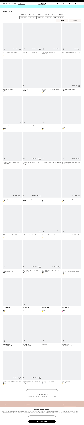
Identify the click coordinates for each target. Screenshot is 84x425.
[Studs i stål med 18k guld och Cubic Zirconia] (32, 221)
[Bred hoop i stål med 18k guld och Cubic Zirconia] (51, 113)
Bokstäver (40, 17)
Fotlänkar (23, 17)
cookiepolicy (30, 413)
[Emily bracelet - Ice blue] (71, 332)
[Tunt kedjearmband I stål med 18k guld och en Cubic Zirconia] (71, 149)
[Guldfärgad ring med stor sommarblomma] (71, 113)
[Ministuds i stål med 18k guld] (71, 185)
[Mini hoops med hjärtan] (51, 185)
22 (50, 396)
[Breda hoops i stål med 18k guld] (71, 76)
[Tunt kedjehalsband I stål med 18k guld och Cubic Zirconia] (32, 258)
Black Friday (26, 405)
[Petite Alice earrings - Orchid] (71, 295)
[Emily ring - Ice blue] (32, 332)
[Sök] (21, 4)
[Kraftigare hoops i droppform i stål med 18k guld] (12, 368)
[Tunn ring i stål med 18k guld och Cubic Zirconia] (12, 113)
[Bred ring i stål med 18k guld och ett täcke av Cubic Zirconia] (51, 258)
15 (36, 396)
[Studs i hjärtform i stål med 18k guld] (12, 40)
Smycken (8, 8)
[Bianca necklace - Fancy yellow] (51, 295)
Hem (4, 8)
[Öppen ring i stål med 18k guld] (12, 185)
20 (46, 396)
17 (40, 396)
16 (38, 396)
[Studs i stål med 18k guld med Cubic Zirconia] (32, 185)
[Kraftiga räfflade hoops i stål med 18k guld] (32, 113)
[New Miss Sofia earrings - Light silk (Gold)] (12, 295)
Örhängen (23, 14)
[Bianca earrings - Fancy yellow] (12, 258)
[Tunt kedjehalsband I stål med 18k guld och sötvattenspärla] (32, 368)
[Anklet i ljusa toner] (32, 76)
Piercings (60, 14)
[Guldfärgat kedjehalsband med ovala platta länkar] (51, 76)
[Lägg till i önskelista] (4, 49)
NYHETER (8, 3)
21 (48, 396)
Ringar (47, 14)
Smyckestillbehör (58, 17)
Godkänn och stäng (42, 421)
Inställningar (42, 417)
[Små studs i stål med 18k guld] (51, 221)
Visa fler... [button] (42, 390)
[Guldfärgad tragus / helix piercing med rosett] (51, 149)
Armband (40, 14)
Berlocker (31, 17)
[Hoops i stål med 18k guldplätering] (32, 40)
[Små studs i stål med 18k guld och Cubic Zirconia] (32, 149)
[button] (66, 3)
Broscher (48, 17)
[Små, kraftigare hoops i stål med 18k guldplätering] (51, 40)
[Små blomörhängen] (71, 368)
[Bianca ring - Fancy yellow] (32, 295)
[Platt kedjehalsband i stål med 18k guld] (12, 221)
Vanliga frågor (45, 405)
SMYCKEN (14, 3)
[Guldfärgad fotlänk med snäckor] (51, 368)
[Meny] (4, 3)
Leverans (7, 405)
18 (42, 396)
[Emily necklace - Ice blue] (12, 332)
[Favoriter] (72, 3)
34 (53, 396)
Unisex (53, 14)
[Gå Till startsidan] (42, 3)
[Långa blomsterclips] (51, 332)
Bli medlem (70, 405)
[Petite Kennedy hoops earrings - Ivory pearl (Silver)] (71, 258)
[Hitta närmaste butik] (59, 3)
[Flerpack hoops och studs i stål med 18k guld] (71, 40)
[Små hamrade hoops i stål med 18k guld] (71, 221)
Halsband (31, 14)
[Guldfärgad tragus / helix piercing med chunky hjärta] (12, 149)
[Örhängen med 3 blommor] (12, 76)
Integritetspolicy (20, 413)
